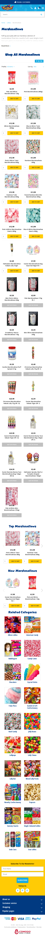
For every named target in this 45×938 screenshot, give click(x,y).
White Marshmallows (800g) (11, 127)
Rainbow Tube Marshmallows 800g (12, 196)
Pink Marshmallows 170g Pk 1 (33, 299)
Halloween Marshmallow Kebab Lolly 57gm (11, 265)
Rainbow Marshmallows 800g (33, 161)
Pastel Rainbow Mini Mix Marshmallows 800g (33, 196)
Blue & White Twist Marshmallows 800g (33, 127)
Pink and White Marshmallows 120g (12, 92)
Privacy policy (22, 927)
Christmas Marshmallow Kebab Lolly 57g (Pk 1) (33, 368)
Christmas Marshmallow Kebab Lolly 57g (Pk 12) (11, 402)
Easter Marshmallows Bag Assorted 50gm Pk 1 (33, 265)
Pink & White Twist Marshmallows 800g (12, 161)
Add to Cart (14, 98)
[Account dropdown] (35, 8)
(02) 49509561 (32, 8)
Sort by (30, 67)
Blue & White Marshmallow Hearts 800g (33, 230)
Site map (39, 927)
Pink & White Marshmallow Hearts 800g (11, 230)
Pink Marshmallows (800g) (33, 92)
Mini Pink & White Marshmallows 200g (12, 299)
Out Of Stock (11, 305)
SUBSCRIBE (22, 880)
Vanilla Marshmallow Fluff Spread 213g (11, 368)
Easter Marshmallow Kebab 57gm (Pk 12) (11, 437)
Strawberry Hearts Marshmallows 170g (12, 333)
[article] (13, 548)
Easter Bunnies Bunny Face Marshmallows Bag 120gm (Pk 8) (11, 474)
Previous (3, 545)
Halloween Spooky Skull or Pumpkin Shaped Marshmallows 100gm (33, 474)
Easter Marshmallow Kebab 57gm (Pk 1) (33, 402)
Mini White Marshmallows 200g (33, 333)
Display (3, 66)
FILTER (39, 61)
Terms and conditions (10, 927)
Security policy (31, 927)
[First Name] (22, 869)
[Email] (22, 874)
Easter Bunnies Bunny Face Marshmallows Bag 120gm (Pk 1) (33, 438)
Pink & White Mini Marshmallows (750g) (11, 509)
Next (41, 545)
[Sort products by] (38, 66)
